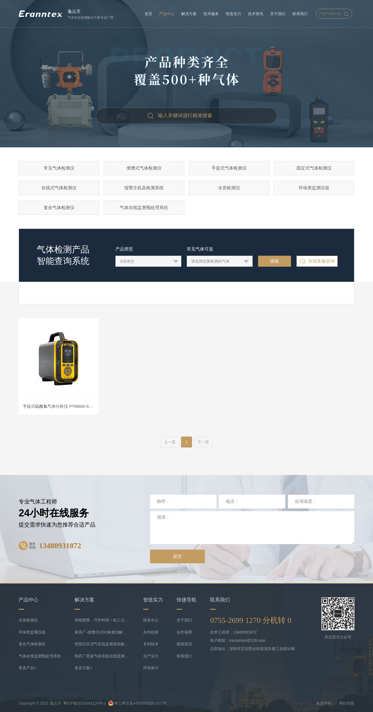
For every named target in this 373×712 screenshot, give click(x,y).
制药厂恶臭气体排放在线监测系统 (102, 656)
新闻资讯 (184, 644)
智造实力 (233, 14)
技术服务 (211, 14)
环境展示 (151, 668)
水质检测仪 (229, 187)
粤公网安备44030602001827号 (137, 703)
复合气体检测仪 (59, 207)
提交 (177, 556)
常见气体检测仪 (59, 168)
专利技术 (151, 644)
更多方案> (83, 668)
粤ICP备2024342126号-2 (84, 703)
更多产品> (27, 668)
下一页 (203, 442)
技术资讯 (255, 14)
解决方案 (189, 14)
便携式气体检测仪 (144, 168)
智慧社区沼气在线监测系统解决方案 (102, 644)
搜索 (274, 261)
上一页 (170, 442)
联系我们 (300, 14)
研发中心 (151, 620)
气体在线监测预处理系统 (144, 207)
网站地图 (346, 703)
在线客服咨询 (317, 261)
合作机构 (151, 632)
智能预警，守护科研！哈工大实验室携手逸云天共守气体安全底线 (102, 620)
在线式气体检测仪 (59, 187)
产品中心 (166, 14)
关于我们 (278, 14)
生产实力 (151, 656)
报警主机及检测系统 (144, 187)
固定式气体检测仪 (314, 168)
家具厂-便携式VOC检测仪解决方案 (102, 632)
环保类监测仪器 (314, 187)
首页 (148, 14)
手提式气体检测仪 (229, 168)
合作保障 (184, 632)
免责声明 (323, 703)
